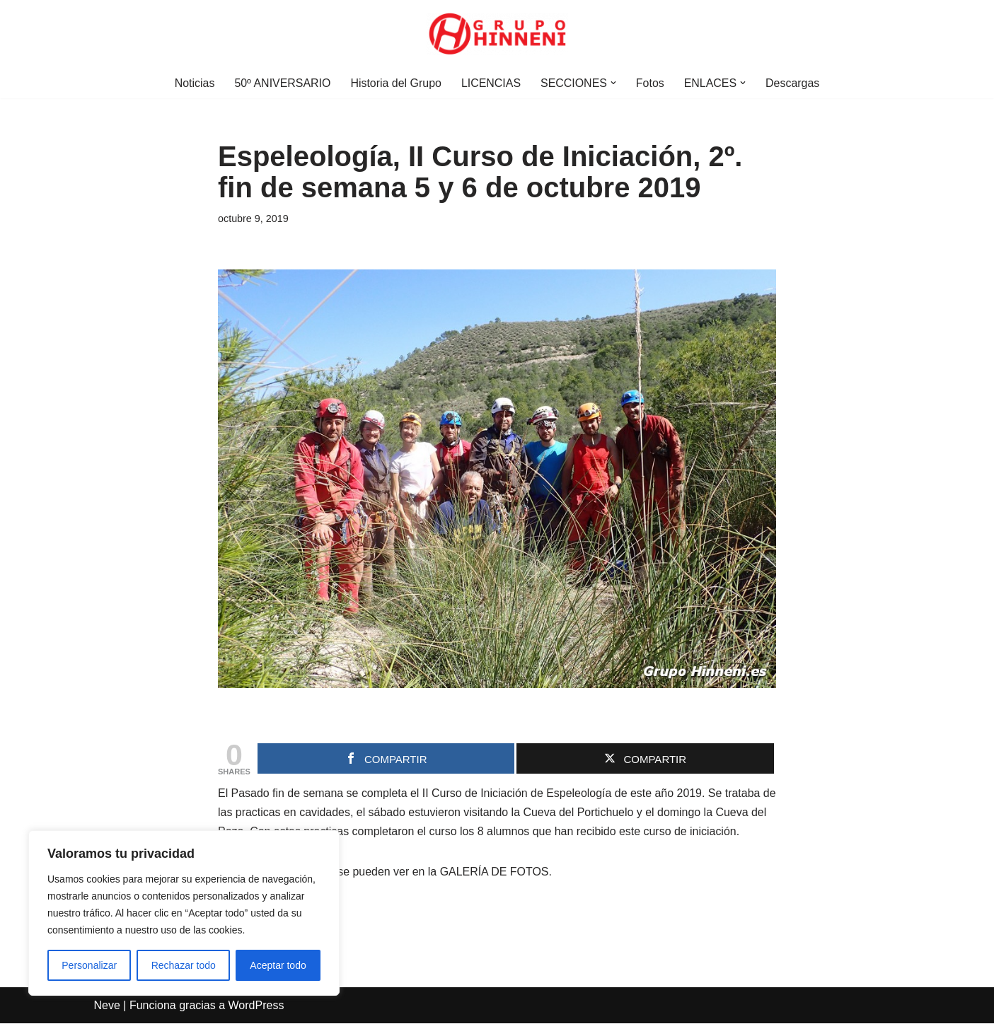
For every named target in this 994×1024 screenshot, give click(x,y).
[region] (184, 913)
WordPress (256, 1006)
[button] (613, 83)
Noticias (193, 83)
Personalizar (89, 965)
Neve (107, 1006)
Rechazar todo (183, 965)
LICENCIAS (491, 83)
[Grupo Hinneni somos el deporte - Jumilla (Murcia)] (497, 34)
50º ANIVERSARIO (281, 83)
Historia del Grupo (395, 83)
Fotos (650, 83)
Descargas (793, 83)
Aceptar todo (278, 965)
